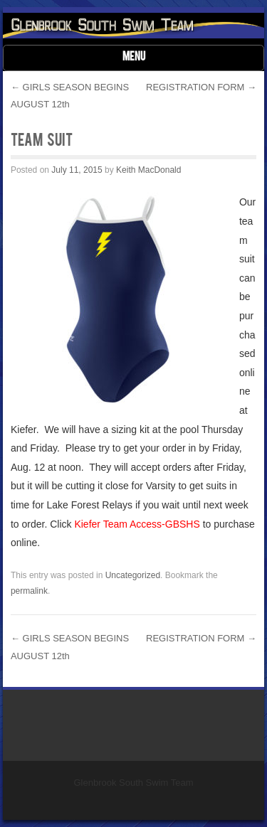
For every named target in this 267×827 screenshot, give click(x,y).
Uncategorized (132, 575)
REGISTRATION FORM (201, 87)
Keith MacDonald (148, 170)
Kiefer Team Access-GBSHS (136, 524)
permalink (29, 591)
